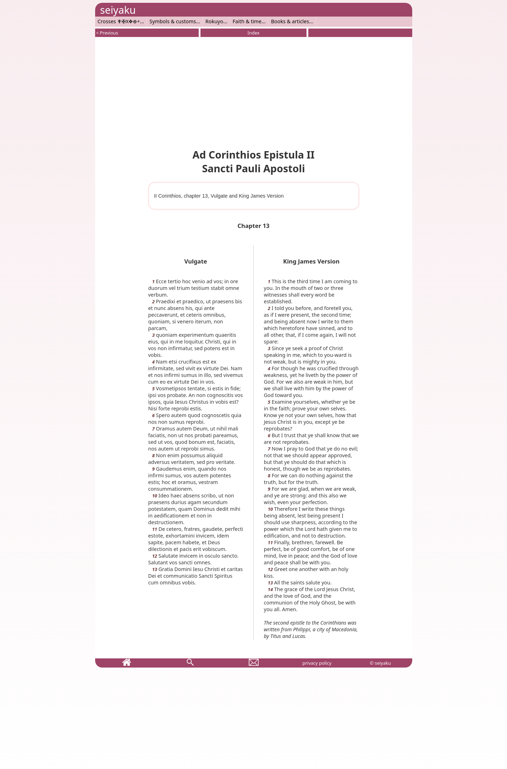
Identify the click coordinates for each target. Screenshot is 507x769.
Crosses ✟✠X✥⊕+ (119, 21)
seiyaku (118, 10)
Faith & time (247, 21)
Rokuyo (214, 21)
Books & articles (290, 21)
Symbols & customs (172, 21)
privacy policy (316, 663)
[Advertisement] (253, 91)
